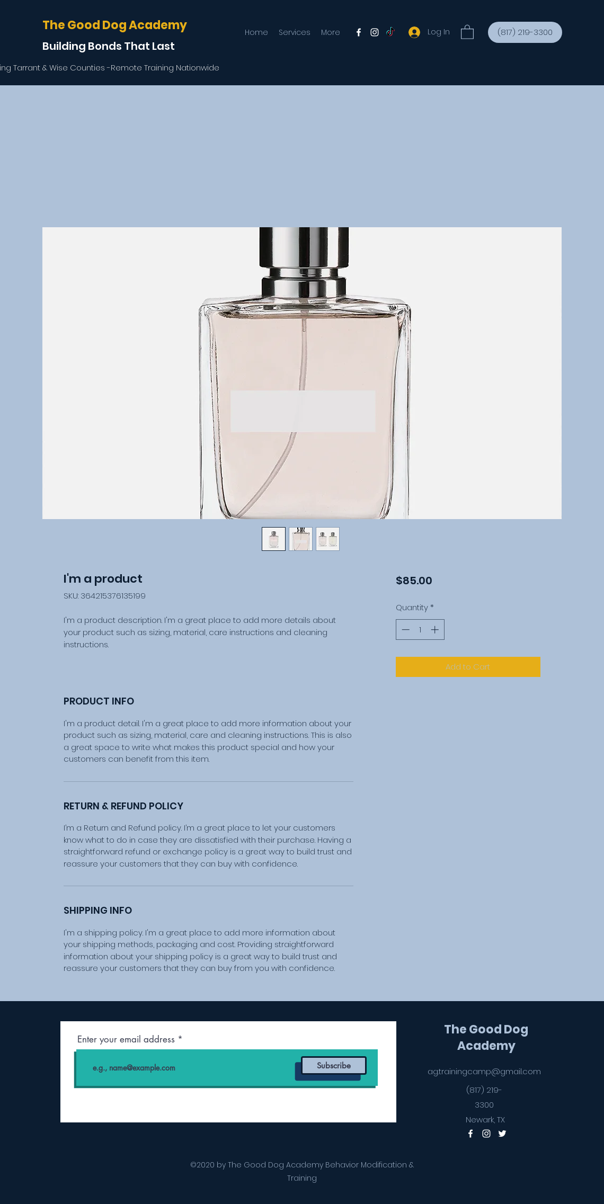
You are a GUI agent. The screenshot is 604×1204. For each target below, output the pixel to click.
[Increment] (436, 629)
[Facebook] (358, 32)
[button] (467, 31)
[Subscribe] (334, 1065)
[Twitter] (390, 32)
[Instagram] (374, 32)
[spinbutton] (420, 629)
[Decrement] (404, 629)
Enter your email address (126, 1039)
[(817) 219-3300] (525, 32)
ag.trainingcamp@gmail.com (484, 1071)
